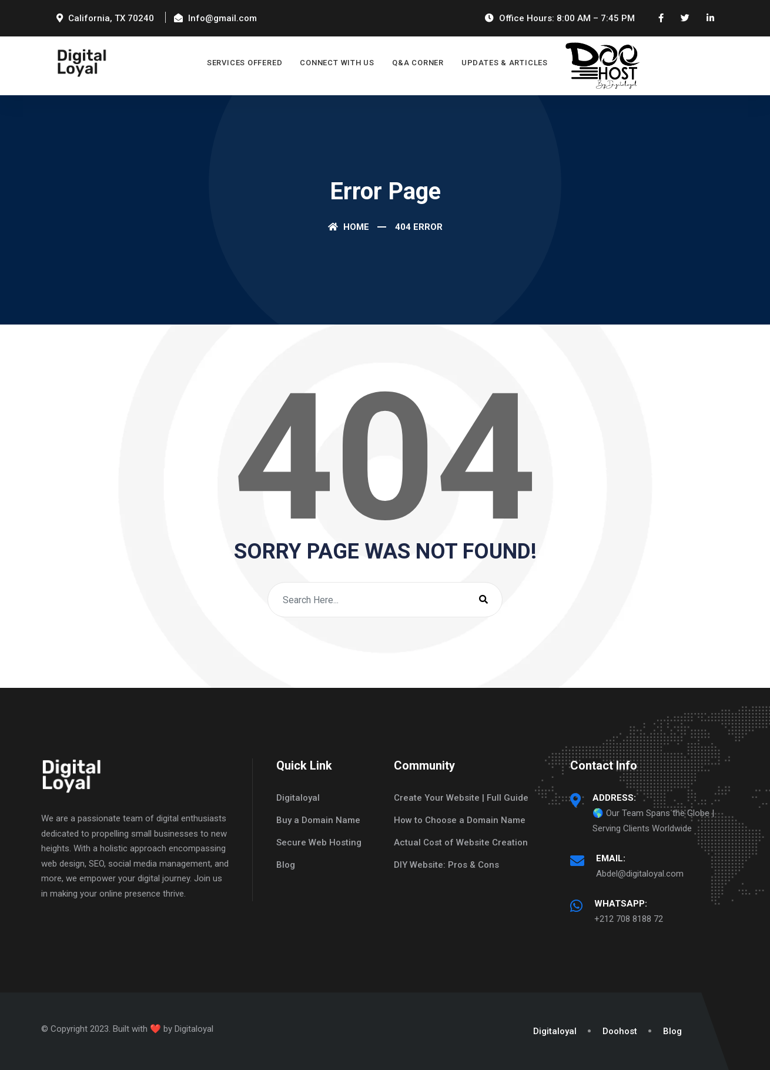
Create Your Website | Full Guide (461, 798)
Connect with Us (337, 62)
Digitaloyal (298, 798)
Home (348, 227)
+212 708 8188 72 (628, 919)
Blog (285, 865)
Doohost (619, 1031)
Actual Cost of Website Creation (461, 842)
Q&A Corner (418, 62)
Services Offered (244, 62)
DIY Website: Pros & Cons (446, 865)
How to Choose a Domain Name (459, 820)
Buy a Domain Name (318, 820)
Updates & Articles (504, 62)
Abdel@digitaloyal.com (640, 873)
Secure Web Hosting (318, 842)
